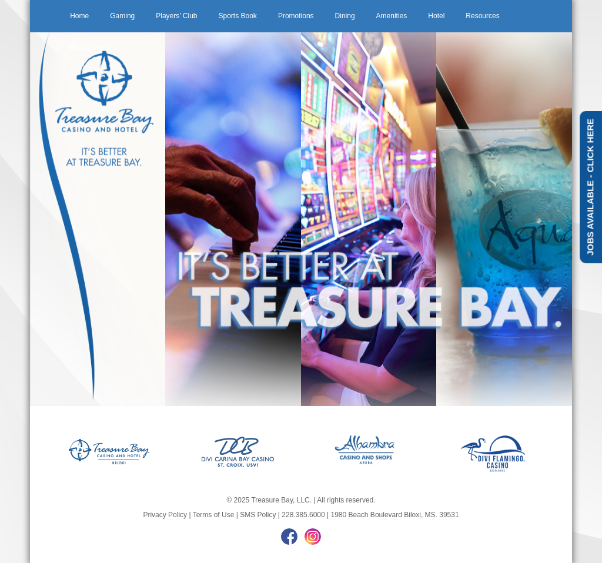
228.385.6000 (303, 515)
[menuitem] (79, 16)
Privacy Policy (165, 515)
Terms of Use (214, 515)
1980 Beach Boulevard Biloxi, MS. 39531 (394, 515)
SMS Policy (258, 515)
